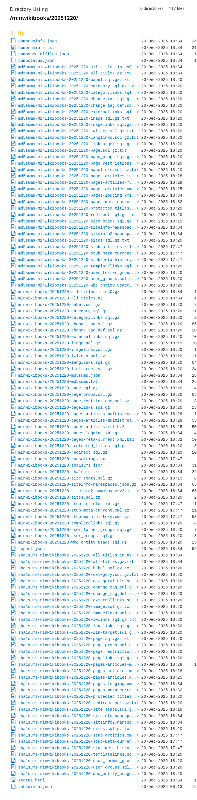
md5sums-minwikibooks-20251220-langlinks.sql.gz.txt (78, 137)
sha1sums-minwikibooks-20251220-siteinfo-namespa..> (78, 716)
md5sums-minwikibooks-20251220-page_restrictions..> (78, 163)
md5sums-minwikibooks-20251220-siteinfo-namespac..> (78, 227)
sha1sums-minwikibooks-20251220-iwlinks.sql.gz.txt (77, 619)
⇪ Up (17, 33)
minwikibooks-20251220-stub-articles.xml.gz (68, 503)
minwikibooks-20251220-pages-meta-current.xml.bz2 (76, 439)
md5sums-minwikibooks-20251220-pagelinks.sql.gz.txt (78, 169)
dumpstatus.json (36, 60)
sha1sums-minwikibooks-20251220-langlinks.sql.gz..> (78, 626)
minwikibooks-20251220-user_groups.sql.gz (66, 535)
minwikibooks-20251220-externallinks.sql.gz (68, 336)
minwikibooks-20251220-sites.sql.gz (59, 497)
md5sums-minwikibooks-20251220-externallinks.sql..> (78, 112)
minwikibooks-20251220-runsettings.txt (62, 459)
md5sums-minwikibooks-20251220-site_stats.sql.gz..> (78, 221)
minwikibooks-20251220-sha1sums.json (60, 465)
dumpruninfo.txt (36, 47)
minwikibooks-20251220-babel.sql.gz (59, 304)
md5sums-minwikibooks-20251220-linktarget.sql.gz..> (78, 144)
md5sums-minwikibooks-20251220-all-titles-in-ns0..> (78, 67)
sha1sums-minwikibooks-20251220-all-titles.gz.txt (76, 561)
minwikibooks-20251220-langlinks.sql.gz (64, 362)
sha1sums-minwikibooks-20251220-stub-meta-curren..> (78, 741)
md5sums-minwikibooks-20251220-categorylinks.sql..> (78, 92)
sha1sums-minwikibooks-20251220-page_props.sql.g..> (78, 645)
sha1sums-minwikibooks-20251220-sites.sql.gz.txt (75, 728)
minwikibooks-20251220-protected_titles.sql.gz (72, 446)
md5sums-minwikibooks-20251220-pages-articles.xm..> (78, 189)
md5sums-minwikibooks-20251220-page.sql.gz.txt (72, 150)
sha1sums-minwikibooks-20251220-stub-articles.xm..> (78, 735)
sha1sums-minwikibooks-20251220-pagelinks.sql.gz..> (78, 658)
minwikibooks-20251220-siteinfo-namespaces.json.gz (77, 484)
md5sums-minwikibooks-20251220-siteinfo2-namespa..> (78, 234)
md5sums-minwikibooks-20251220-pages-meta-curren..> (78, 201)
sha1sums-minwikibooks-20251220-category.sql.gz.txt (78, 574)
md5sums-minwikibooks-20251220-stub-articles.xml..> (78, 246)
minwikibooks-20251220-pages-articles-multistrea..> (78, 414)
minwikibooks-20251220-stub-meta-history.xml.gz (73, 516)
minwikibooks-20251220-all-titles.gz (60, 298)
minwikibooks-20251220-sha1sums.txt (59, 471)
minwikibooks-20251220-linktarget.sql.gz (65, 369)
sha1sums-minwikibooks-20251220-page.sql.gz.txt (73, 638)
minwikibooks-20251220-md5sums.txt (58, 381)
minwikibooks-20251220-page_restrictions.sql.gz (73, 401)
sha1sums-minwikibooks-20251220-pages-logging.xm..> (78, 684)
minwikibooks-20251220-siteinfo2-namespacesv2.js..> (78, 491)
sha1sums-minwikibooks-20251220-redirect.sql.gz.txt (78, 703)
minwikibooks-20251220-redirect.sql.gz (62, 452)
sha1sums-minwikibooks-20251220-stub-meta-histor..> (78, 748)
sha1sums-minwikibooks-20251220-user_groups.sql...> (78, 767)
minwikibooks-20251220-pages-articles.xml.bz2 (71, 426)
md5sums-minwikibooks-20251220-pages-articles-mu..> (78, 176)
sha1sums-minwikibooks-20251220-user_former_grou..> (78, 760)
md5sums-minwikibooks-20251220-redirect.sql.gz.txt (77, 214)
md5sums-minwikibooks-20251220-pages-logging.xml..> (78, 195)
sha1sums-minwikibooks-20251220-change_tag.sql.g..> (78, 587)
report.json (31, 548)
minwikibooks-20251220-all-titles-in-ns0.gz (68, 291)
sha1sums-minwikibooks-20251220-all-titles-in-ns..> (78, 555)
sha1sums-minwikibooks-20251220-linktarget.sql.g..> (78, 632)
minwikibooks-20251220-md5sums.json (59, 375)
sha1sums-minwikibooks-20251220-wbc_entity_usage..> (78, 773)
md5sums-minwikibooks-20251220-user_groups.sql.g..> (78, 278)
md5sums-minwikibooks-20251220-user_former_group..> (78, 272)
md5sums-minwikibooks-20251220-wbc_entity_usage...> (78, 285)
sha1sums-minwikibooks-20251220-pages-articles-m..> (78, 664)
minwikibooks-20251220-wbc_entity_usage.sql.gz (72, 542)
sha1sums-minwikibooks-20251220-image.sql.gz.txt (75, 606)
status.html (31, 780)
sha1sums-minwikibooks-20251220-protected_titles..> (78, 696)
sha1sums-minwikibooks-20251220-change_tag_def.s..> (78, 593)
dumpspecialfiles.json (43, 54)
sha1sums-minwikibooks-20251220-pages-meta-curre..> (78, 690)
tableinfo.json (35, 786)
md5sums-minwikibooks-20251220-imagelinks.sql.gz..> (78, 124)
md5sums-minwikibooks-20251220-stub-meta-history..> (78, 259)
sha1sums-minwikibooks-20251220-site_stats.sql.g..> (78, 709)
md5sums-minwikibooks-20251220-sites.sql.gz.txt (73, 240)
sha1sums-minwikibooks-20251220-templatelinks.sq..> (78, 754)
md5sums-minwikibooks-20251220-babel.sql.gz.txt (73, 79)
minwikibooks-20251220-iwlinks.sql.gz (61, 356)
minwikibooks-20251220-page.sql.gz (58, 388)
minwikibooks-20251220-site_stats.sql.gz (65, 478)
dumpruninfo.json (37, 41)
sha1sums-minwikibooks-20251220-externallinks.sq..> (78, 600)
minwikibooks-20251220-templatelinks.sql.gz (68, 523)
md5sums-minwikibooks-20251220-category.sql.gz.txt (77, 86)
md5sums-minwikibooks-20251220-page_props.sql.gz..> (78, 157)
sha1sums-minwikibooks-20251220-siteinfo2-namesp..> (78, 722)
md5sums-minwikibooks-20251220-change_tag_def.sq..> (78, 105)
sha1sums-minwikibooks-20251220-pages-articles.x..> (78, 677)
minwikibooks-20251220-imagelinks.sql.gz (65, 349)
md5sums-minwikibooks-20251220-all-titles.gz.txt (75, 73)
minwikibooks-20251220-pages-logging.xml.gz (68, 433)
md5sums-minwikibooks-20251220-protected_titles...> (78, 208)
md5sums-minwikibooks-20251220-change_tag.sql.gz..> (78, 99)
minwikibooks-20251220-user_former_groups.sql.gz (75, 529)
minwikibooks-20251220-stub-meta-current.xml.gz (73, 510)
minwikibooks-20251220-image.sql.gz (59, 343)
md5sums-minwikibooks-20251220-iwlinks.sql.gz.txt (76, 131)
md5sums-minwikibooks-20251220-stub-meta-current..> (78, 253)
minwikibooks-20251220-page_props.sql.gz (65, 394)
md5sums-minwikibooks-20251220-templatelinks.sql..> (78, 266)
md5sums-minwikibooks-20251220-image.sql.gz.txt (73, 118)
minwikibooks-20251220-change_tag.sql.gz (65, 324)
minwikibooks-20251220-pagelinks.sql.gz (64, 407)
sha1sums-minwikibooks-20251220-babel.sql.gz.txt (75, 568)
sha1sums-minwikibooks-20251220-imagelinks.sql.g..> (78, 613)
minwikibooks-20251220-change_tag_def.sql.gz (70, 330)
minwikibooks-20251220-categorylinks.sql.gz (68, 317)
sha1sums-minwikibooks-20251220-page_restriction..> (78, 651)
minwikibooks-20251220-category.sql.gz (62, 311)
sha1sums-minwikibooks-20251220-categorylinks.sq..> (78, 581)
